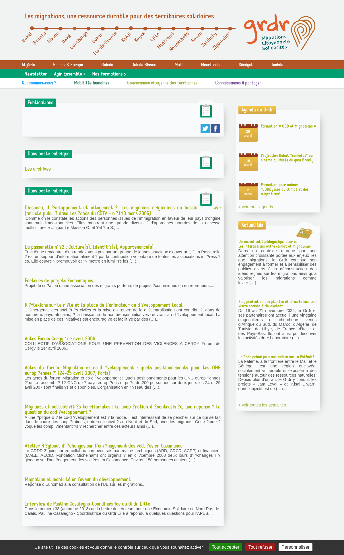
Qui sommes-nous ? (39, 83)
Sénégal (246, 65)
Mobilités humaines (91, 83)
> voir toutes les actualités (262, 405)
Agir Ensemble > (69, 74)
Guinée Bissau (143, 65)
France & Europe (68, 65)
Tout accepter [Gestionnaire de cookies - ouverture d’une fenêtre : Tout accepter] (225, 547)
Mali (178, 65)
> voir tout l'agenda (255, 207)
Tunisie (277, 65)
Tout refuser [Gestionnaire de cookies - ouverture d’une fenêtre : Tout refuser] (260, 547)
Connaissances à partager (238, 83)
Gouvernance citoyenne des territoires (162, 83)
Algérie (28, 65)
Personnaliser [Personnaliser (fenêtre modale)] (295, 547)
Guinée (107, 65)
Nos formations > (109, 74)
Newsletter (35, 74)
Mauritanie (210, 65)
